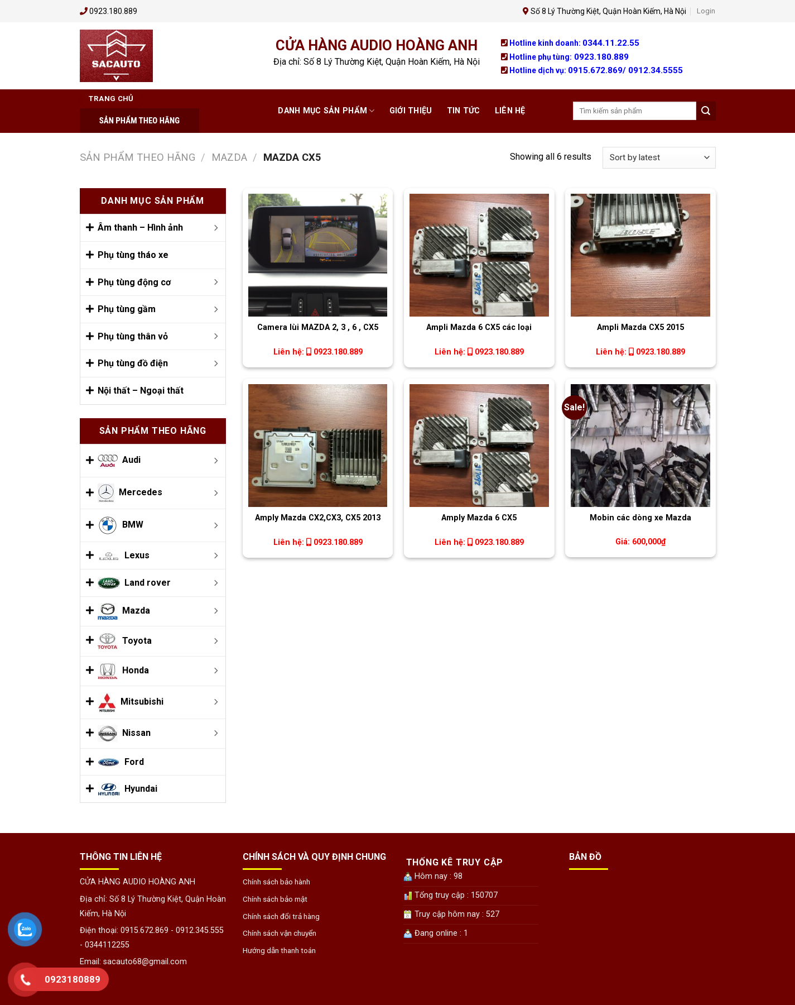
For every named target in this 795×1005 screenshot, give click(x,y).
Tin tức (463, 111)
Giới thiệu (410, 111)
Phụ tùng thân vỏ (133, 336)
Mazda (229, 157)
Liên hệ (510, 111)
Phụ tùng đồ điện (133, 363)
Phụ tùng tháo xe (133, 255)
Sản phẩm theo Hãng (137, 157)
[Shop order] (659, 158)
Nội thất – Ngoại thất (141, 390)
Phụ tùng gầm (127, 309)
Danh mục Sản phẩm (326, 111)
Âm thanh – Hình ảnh (140, 227)
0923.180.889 (601, 57)
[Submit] (705, 111)
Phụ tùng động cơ (134, 282)
